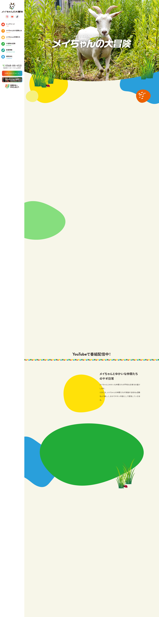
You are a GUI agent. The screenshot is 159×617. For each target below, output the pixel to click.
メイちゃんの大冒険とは (15, 31)
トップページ (15, 25)
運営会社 (15, 57)
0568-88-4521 (13, 65)
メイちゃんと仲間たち (15, 38)
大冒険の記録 (15, 44)
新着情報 (15, 51)
